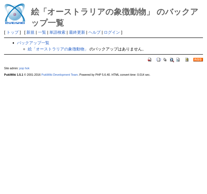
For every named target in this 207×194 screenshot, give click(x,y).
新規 (30, 32)
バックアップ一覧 (33, 42)
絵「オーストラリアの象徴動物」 (58, 49)
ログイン (112, 32)
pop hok (24, 68)
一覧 (42, 32)
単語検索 (57, 32)
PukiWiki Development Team (60, 74)
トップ (12, 32)
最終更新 (77, 32)
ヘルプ (94, 32)
